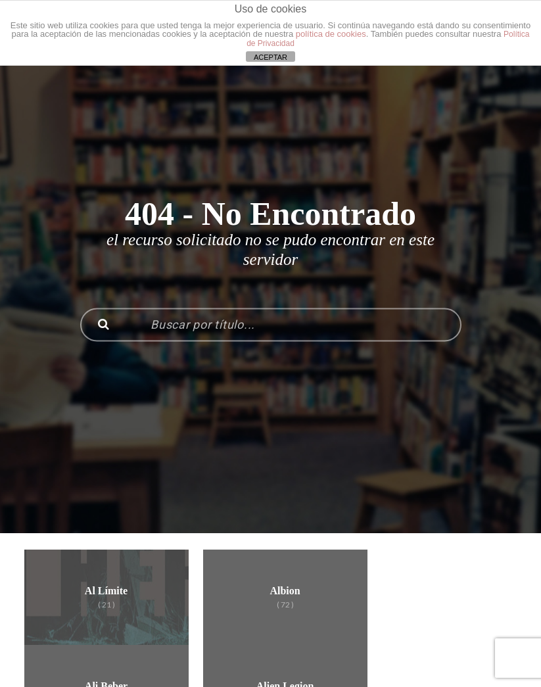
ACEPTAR (270, 57)
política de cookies (331, 34)
